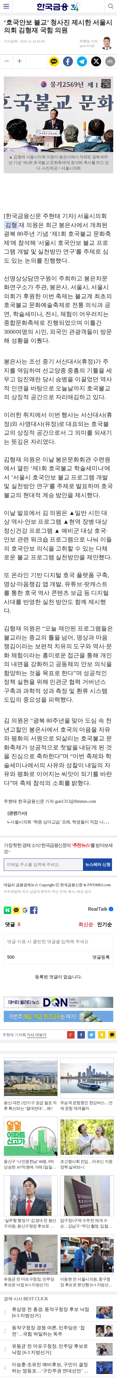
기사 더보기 (36, 1035)
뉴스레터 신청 (98, 864)
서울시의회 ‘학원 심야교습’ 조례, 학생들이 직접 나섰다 (61, 822)
